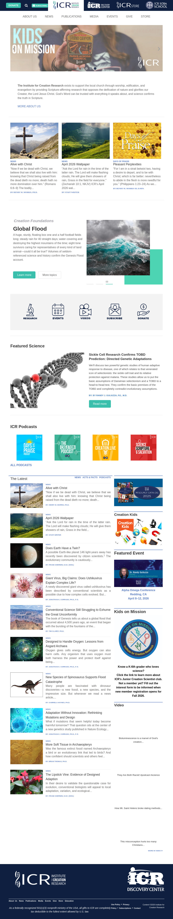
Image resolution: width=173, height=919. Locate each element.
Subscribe (40, 6)
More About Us (29, 106)
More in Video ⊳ (155, 851)
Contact (137, 908)
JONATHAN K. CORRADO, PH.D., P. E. (64, 599)
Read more (100, 403)
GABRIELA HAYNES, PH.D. (59, 702)
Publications (71, 16)
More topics (50, 274)
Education (69, 901)
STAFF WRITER (55, 535)
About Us (30, 16)
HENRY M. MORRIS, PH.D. (59, 505)
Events (112, 16)
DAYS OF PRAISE (121, 161)
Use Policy (115, 904)
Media (94, 16)
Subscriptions (125, 908)
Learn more (24, 274)
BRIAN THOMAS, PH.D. (58, 761)
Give (129, 16)
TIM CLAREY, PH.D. (56, 631)
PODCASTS (105, 477)
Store (145, 16)
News (49, 16)
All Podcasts (21, 465)
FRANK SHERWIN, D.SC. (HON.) (61, 565)
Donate (13, 5)
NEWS (13, 161)
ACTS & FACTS (89, 477)
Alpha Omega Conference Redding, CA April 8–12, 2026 (138, 594)
